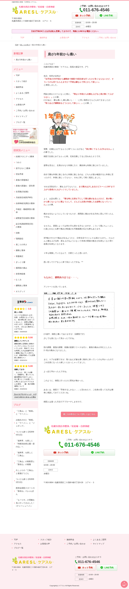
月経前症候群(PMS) (24, 197)
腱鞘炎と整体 (21, 286)
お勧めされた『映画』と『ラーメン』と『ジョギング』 (25, 423)
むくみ (18, 280)
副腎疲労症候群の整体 (25, 218)
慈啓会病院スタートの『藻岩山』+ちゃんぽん (25, 491)
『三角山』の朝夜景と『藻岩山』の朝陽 (25, 463)
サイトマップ (21, 116)
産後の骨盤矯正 (22, 180)
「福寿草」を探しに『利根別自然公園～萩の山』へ (25, 444)
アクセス (85, 38)
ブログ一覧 (20, 122)
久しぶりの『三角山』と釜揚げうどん (25, 471)
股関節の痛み (21, 268)
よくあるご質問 (22, 93)
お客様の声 (64, 38)
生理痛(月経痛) (22, 192)
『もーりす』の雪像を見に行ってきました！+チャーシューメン (25, 503)
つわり (18, 162)
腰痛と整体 (20, 250)
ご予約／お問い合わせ (106, 38)
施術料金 (43, 38)
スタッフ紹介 (21, 81)
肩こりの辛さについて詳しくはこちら (79, 414)
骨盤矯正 (19, 256)
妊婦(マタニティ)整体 (25, 156)
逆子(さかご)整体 (23, 168)
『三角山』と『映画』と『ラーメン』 (25, 412)
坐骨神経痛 (20, 274)
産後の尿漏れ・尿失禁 (25, 186)
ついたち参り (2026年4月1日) (25, 433)
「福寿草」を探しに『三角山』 (24, 454)
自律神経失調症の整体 (25, 203)
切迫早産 (19, 174)
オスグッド (20, 291)
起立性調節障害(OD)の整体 (24, 225)
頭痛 (18, 233)
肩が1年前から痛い (24, 60)
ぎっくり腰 (20, 262)
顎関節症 (19, 239)
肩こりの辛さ (25, 45)
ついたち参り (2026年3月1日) (25, 480)
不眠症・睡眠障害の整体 (25, 210)
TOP (22, 38)
